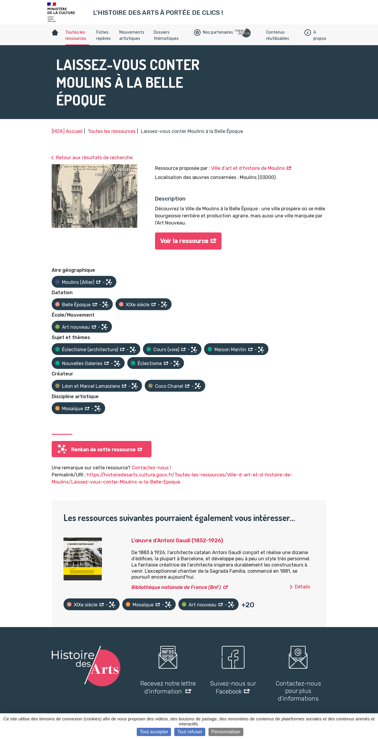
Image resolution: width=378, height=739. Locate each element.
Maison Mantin (230, 349)
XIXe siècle (137, 304)
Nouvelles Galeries (82, 363)
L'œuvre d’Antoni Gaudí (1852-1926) (177, 540)
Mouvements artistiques (131, 35)
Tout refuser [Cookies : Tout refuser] (189, 731)
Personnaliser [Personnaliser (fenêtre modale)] (225, 731)
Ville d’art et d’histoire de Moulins (248, 168)
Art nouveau (76, 327)
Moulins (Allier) (78, 282)
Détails (302, 587)
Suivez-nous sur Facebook (233, 687)
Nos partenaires (213, 32)
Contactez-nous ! (151, 468)
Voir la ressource (184, 241)
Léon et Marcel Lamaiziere (91, 386)
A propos (315, 35)
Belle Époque (76, 304)
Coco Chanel (169, 386)
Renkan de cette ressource (103, 449)
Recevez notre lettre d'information (168, 687)
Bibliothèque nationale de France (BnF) (176, 587)
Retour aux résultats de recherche (94, 157)
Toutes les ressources (75, 35)
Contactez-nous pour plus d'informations (298, 691)
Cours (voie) (166, 349)
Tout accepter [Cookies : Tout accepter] (154, 731)
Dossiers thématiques (166, 35)
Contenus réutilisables (277, 35)
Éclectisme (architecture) (90, 349)
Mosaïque (72, 408)
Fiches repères (103, 35)
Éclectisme (150, 363)
